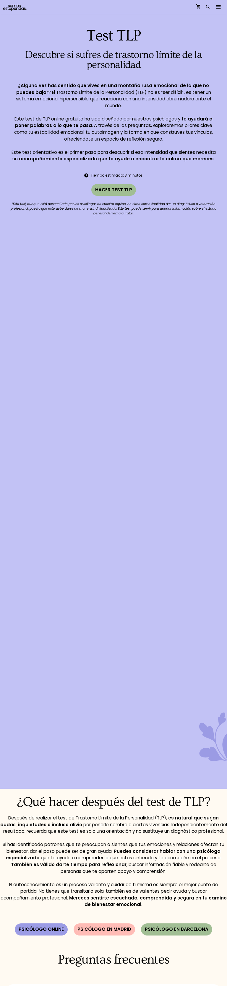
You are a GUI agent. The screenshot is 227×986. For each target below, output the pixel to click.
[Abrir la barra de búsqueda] (208, 7)
